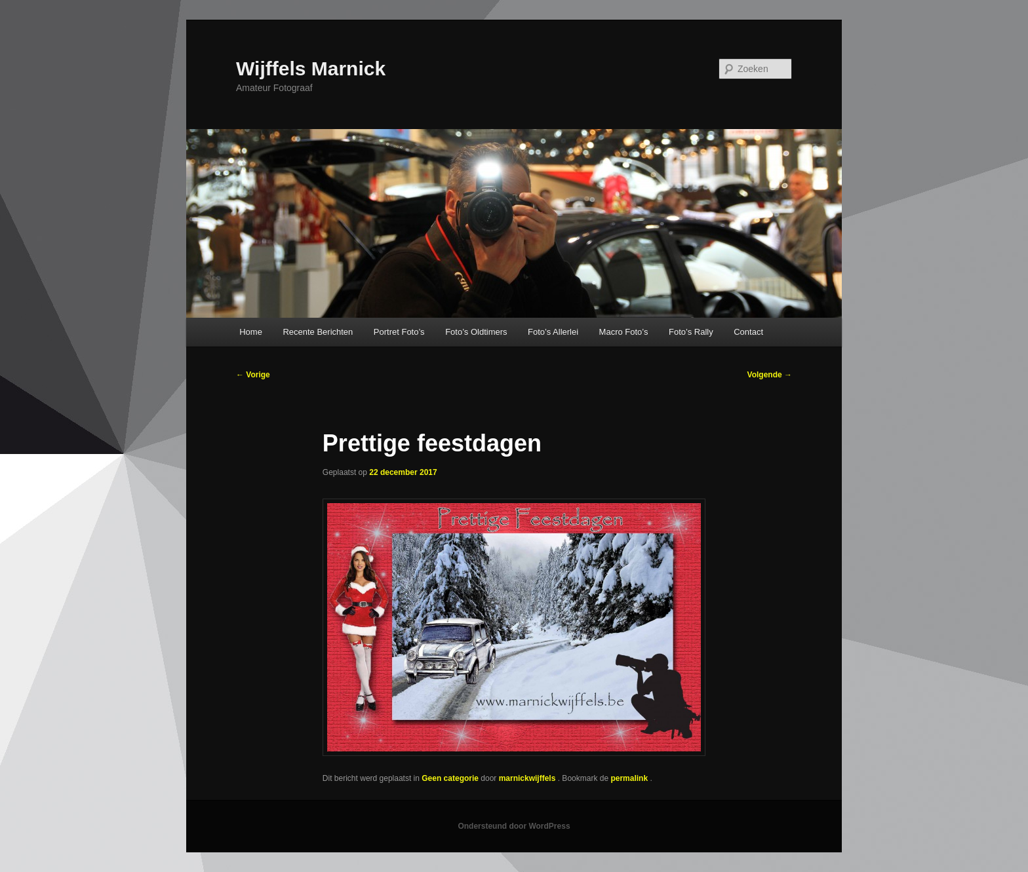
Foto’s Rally (691, 332)
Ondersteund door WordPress (514, 826)
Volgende (769, 374)
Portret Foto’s (399, 332)
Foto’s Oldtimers (476, 332)
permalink (630, 778)
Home (250, 332)
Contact (748, 332)
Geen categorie (450, 778)
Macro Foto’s (623, 332)
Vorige (253, 374)
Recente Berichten (318, 332)
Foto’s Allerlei (553, 332)
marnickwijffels (528, 778)
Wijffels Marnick (311, 68)
